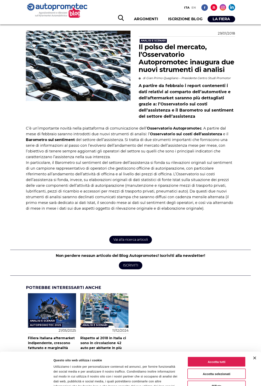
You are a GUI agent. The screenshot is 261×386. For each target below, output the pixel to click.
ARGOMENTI (146, 19)
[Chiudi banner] (254, 332)
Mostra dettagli (214, 378)
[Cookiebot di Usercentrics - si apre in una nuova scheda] (26, 378)
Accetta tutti (217, 336)
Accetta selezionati (216, 348)
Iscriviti (130, 265)
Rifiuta (216, 360)
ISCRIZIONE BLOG (185, 19)
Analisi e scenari (153, 40)
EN (193, 7)
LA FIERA (221, 19)
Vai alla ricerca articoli (130, 240)
